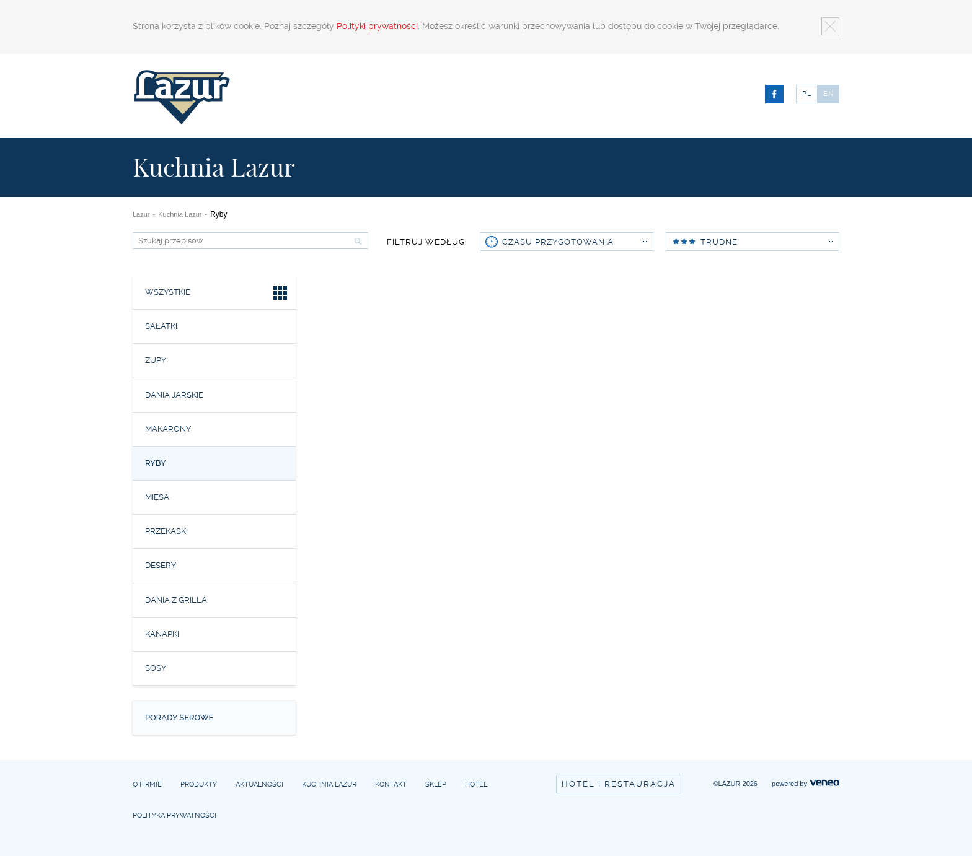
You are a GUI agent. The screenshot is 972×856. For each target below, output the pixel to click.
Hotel (476, 784)
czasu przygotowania (574, 242)
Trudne (752, 242)
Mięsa (157, 497)
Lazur (141, 214)
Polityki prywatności (377, 26)
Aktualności (259, 784)
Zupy (155, 360)
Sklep (435, 784)
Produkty (198, 784)
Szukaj (356, 241)
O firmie (147, 784)
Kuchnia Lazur (179, 214)
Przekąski (166, 531)
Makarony (168, 429)
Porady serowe (179, 717)
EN (828, 94)
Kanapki (162, 634)
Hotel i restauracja (619, 783)
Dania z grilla (176, 600)
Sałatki (161, 326)
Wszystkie (217, 294)
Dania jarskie (174, 395)
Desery (160, 565)
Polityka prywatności (174, 815)
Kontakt (391, 784)
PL (806, 94)
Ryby (155, 463)
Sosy (155, 668)
